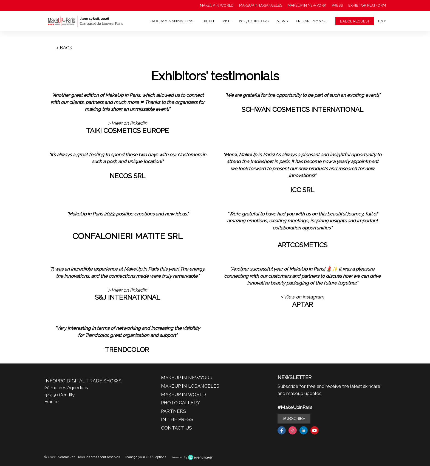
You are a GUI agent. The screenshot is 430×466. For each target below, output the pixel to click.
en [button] (382, 21)
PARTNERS (173, 411)
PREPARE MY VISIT (311, 21)
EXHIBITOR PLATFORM (367, 5)
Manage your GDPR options (145, 457)
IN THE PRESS (177, 419)
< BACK (64, 47)
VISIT (227, 21)
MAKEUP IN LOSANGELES (260, 5)
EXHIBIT (208, 21)
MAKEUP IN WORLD (217, 5)
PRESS (337, 5)
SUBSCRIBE (294, 418)
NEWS (282, 21)
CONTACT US (176, 428)
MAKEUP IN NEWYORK (307, 5)
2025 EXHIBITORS (253, 21)
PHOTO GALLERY (180, 402)
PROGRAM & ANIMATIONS (171, 21)
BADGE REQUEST (354, 21)
